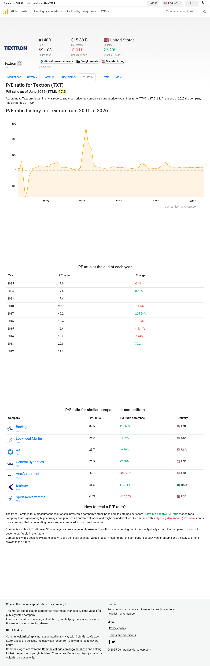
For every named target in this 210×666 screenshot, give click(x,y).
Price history (68, 77)
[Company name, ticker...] (185, 11)
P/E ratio (87, 77)
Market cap (14, 77)
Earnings (49, 77)
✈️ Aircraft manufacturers (56, 61)
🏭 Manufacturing (113, 61)
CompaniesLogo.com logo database (64, 649)
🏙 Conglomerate (87, 61)
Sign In (153, 3)
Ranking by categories (80, 11)
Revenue (32, 77)
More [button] (118, 77)
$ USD (191, 3)
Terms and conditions (122, 635)
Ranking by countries (47, 11)
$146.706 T (49, 3)
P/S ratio (104, 77)
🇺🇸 (171, 3)
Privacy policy (117, 628)
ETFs (104, 11)
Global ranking (20, 11)
